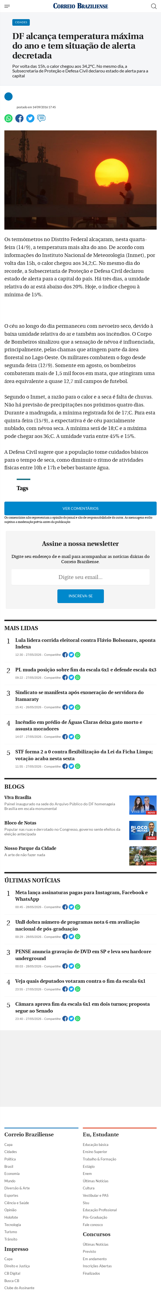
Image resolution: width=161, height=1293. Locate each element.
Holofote (11, 1217)
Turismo (10, 1232)
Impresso (16, 1249)
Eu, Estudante (101, 1134)
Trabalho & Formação (99, 1159)
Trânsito (10, 1239)
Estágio (89, 1166)
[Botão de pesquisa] (154, 6)
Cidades (10, 1151)
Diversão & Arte (17, 1188)
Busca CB (11, 1281)
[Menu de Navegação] (7, 6)
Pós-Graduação (95, 1217)
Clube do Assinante (19, 1288)
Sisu (86, 1203)
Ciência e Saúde (16, 1203)
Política (10, 1159)
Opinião (10, 1210)
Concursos (96, 1234)
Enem (87, 1173)
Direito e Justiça (17, 1266)
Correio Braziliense (29, 1134)
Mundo (9, 1181)
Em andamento (95, 1259)
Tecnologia (12, 1224)
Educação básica (96, 1144)
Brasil (8, 1166)
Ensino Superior (95, 1151)
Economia (12, 1173)
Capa (8, 1144)
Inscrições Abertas (97, 1266)
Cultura (89, 1188)
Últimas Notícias (96, 1181)
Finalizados (91, 1273)
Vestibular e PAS (96, 1195)
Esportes (11, 1195)
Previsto (89, 1251)
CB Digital (12, 1273)
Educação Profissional (100, 1210)
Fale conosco (93, 1224)
